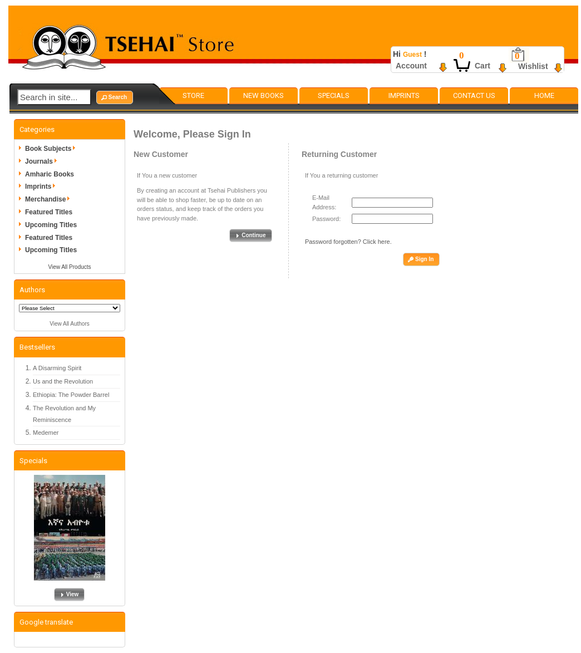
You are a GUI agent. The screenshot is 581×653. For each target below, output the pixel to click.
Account (411, 65)
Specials (333, 95)
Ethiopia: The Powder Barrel (71, 394)
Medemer (45, 432)
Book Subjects (52, 149)
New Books (263, 95)
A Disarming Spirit (57, 368)
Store (193, 95)
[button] (114, 97)
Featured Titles (48, 212)
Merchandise (49, 199)
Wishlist (533, 66)
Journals (43, 161)
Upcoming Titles (51, 225)
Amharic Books (49, 174)
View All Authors (70, 324)
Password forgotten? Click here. (348, 241)
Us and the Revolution (63, 381)
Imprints (404, 95)
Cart (482, 65)
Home (544, 95)
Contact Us (474, 95)
